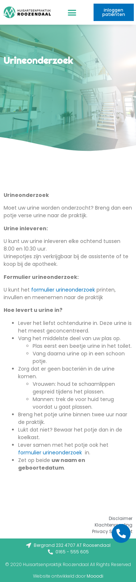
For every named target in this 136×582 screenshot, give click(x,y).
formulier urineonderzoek (63, 289)
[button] (72, 12)
